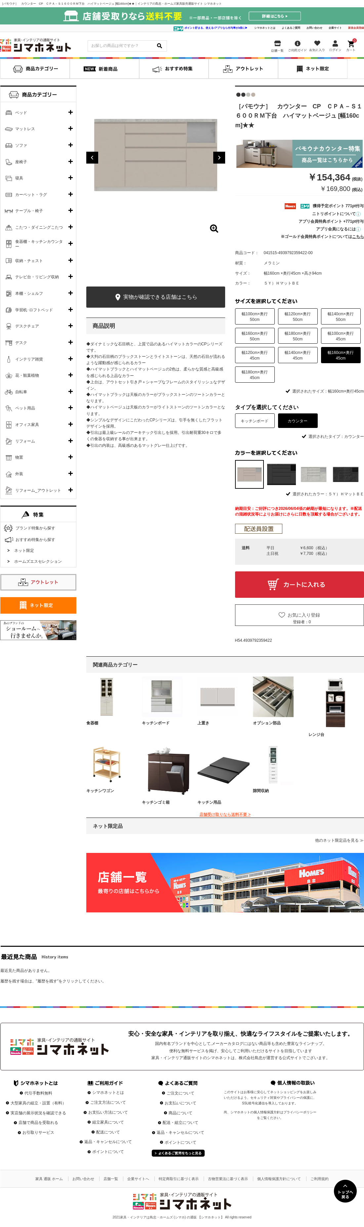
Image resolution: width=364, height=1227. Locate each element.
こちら (358, 236)
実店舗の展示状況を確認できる (38, 1113)
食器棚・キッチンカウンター (39, 244)
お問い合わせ (314, 27)
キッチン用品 (209, 802)
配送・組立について (180, 1122)
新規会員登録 (356, 27)
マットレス (25, 129)
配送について (108, 1132)
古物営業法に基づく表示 (228, 1179)
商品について (180, 1113)
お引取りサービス (38, 1132)
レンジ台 (316, 734)
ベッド (21, 112)
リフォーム (25, 441)
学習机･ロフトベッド (34, 310)
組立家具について (108, 1122)
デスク (21, 342)
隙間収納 (261, 790)
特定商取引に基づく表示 (179, 1179)
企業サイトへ (138, 1179)
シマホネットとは (264, 27)
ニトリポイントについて (336, 213)
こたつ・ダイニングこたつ (39, 227)
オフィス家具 (27, 424)
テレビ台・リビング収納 (37, 277)
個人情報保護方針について (279, 1179)
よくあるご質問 (291, 27)
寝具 (19, 178)
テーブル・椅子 (29, 211)
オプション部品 (267, 723)
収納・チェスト (29, 260)
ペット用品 (25, 408)
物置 (19, 457)
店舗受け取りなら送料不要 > (224, 814)
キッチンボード (156, 723)
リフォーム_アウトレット (38, 490)
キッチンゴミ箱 (156, 802)
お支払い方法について (108, 1112)
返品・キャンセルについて (108, 1141)
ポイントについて (108, 1151)
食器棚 (92, 723)
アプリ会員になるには (338, 229)
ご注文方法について (108, 1102)
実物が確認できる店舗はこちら (155, 297)
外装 (19, 474)
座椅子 (21, 162)
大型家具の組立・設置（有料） (38, 1103)
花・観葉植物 (27, 375)
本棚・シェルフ (29, 293)
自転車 (21, 392)
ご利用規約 (319, 1179)
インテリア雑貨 (29, 359)
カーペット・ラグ (31, 194)
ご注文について (180, 1093)
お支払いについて (180, 1103)
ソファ (21, 145)
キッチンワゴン (100, 790)
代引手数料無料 (38, 1093)
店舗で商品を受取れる (38, 1122)
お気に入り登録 (304, 615)
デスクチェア (27, 326)
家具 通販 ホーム (49, 1179)
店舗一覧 (110, 1179)
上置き (203, 723)
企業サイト (335, 27)
